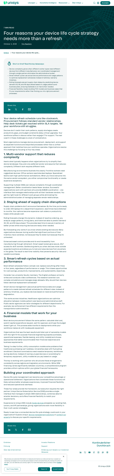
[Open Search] (94, 2)
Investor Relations (48, 442)
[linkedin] (9, 109)
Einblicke (7, 442)
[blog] (102, 452)
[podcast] (107, 452)
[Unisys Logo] (11, 2)
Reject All (44, 469)
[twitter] (16, 109)
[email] (29, 109)
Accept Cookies (58, 469)
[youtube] (89, 452)
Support (44, 446)
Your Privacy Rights (12, 469)
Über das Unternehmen (12, 450)
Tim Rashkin (26, 44)
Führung (7, 446)
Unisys (6, 53)
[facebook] (23, 109)
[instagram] (98, 452)
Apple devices (38, 403)
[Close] (64, 456)
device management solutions (41, 415)
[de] (98, 2)
